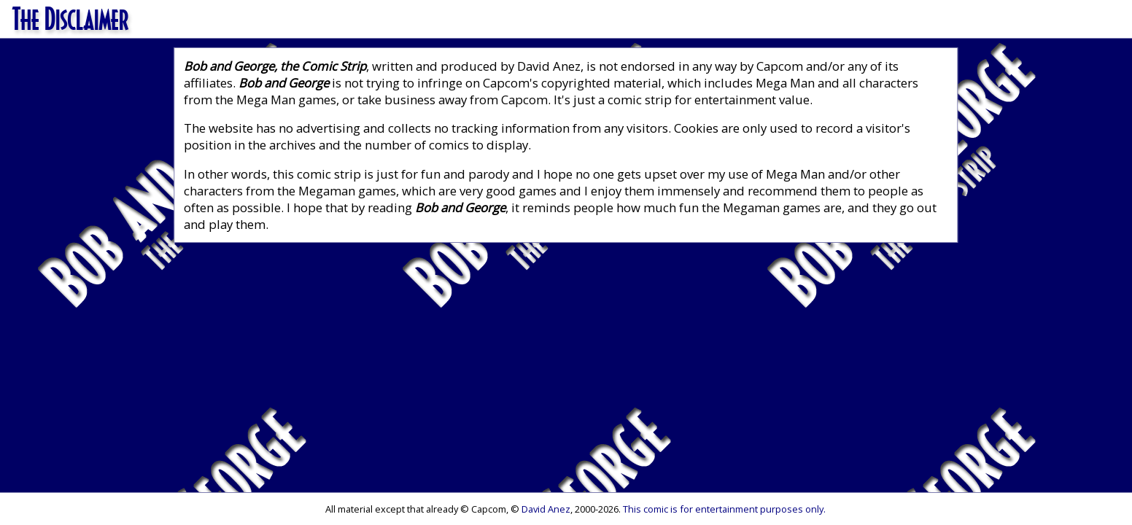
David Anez (546, 509)
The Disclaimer (70, 18)
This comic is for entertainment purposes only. (724, 509)
